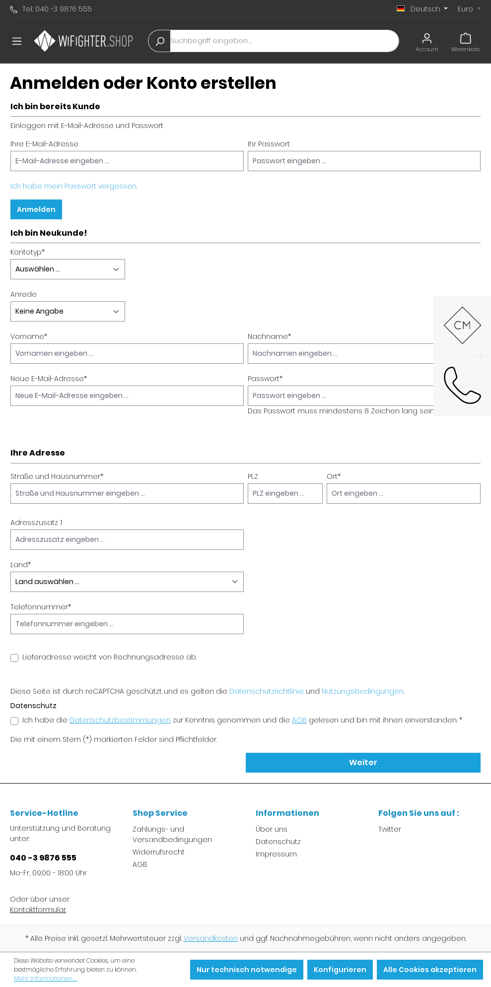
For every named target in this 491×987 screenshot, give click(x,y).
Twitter (389, 829)
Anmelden (36, 209)
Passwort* (265, 379)
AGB (299, 720)
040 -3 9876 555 (43, 857)
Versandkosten (211, 938)
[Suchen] (159, 41)
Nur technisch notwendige (247, 970)
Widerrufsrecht (159, 852)
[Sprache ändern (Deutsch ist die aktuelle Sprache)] (422, 8)
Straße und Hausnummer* (56, 476)
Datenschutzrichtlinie (266, 691)
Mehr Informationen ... (45, 978)
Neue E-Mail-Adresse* (48, 379)
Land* (20, 565)
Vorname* (28, 336)
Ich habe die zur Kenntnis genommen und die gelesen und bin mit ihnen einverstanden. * (242, 720)
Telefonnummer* (40, 607)
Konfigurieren (340, 970)
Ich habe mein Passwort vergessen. (73, 186)
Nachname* (269, 336)
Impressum (276, 854)
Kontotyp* (27, 252)
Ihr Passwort (269, 144)
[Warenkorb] (465, 41)
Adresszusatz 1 (36, 522)
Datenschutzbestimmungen (120, 720)
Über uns (271, 829)
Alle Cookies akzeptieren (430, 970)
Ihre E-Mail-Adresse (44, 144)
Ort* (334, 476)
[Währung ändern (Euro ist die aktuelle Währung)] (469, 8)
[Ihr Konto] (427, 41)
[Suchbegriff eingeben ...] (284, 41)
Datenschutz (278, 842)
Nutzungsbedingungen (363, 691)
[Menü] (17, 41)
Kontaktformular (38, 910)
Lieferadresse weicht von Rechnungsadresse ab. (109, 657)
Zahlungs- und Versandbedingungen (172, 834)
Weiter (363, 762)
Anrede (23, 294)
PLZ (253, 476)
